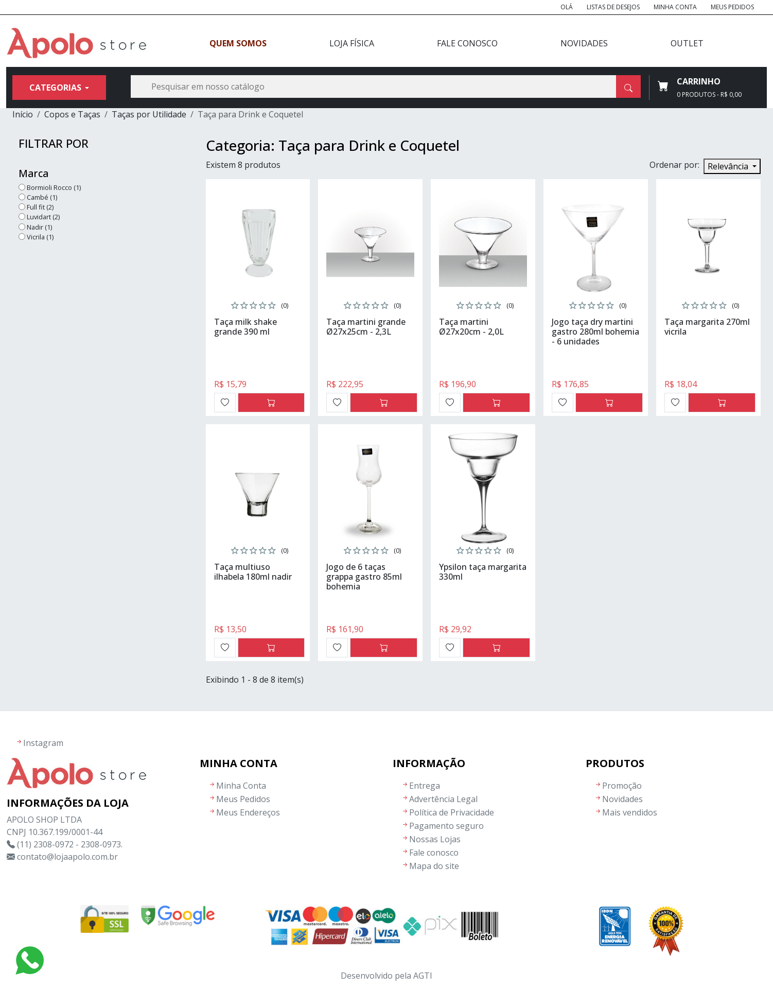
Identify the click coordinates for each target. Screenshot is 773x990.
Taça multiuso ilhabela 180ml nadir (253, 571)
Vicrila (40, 236)
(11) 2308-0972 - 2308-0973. (69, 844)
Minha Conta (675, 7)
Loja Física (351, 43)
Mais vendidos (629, 812)
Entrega (424, 785)
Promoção (622, 785)
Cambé (42, 197)
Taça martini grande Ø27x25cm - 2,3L (366, 326)
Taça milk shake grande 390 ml (245, 326)
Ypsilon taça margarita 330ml (482, 571)
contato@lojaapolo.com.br (67, 856)
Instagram (43, 743)
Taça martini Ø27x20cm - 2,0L (471, 326)
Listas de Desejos (613, 7)
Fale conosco (434, 852)
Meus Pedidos (732, 7)
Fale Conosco (467, 43)
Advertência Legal (443, 799)
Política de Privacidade (451, 812)
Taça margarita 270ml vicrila (707, 326)
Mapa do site (434, 866)
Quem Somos (238, 43)
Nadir (39, 227)
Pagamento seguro (446, 825)
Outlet (687, 43)
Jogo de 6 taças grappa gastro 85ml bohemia (364, 576)
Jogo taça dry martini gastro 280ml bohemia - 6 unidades (595, 331)
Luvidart (43, 216)
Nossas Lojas (435, 839)
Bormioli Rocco (54, 187)
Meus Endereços (248, 812)
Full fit (40, 207)
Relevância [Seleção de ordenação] (729, 166)
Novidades (584, 43)
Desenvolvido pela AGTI (386, 975)
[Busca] (386, 86)
